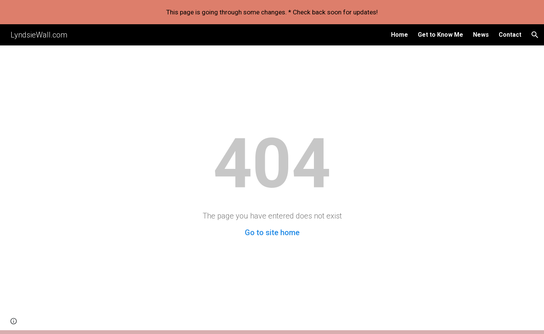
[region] (272, 12)
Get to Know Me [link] (440, 34)
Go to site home (272, 232)
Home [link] (399, 34)
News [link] (481, 34)
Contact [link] (510, 34)
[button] (535, 35)
